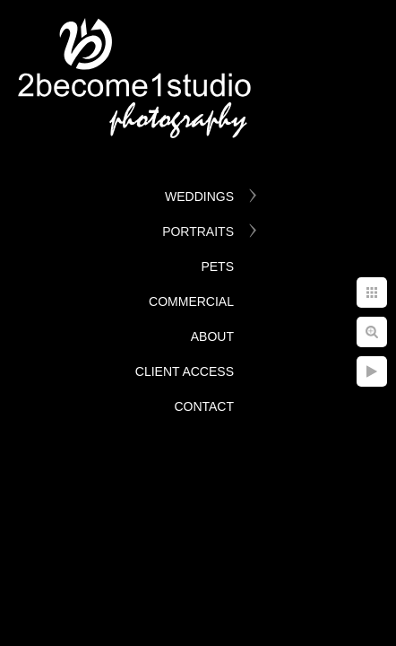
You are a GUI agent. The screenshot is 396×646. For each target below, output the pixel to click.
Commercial (191, 301)
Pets (217, 266)
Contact (204, 406)
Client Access (184, 371)
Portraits (198, 231)
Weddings (199, 196)
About (212, 336)
